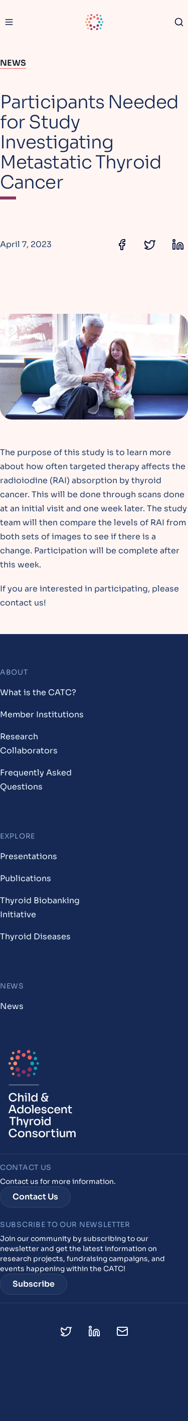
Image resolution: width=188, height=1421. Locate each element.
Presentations (28, 856)
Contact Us (35, 1196)
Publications (25, 878)
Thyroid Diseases (35, 936)
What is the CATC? (38, 692)
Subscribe (34, 1284)
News (13, 63)
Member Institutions (42, 714)
